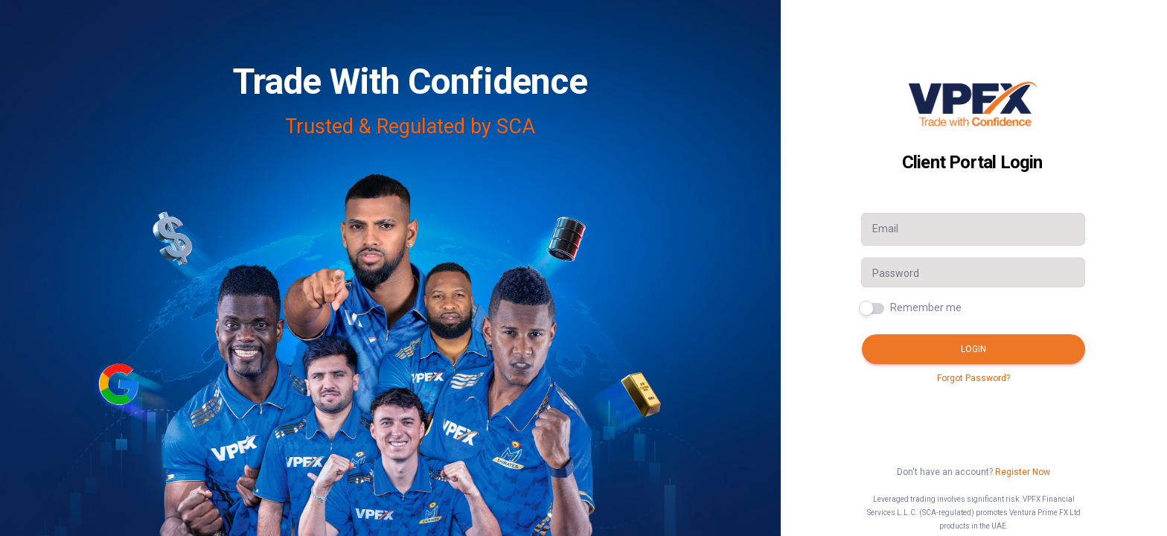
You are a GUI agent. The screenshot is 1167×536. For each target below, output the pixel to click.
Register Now (1022, 472)
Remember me (926, 307)
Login (973, 349)
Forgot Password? (973, 378)
